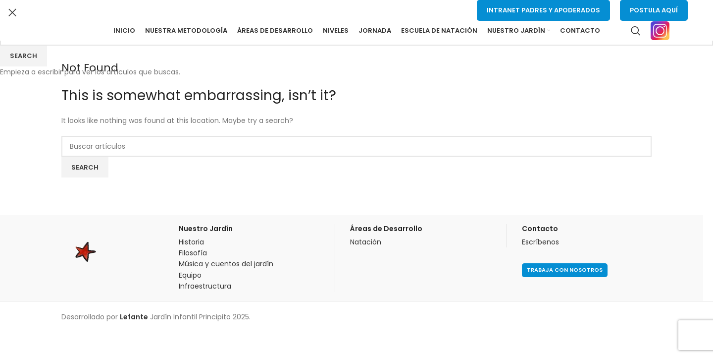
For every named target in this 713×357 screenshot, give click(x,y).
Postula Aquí (654, 10)
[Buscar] (636, 31)
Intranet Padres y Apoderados (543, 10)
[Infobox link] (669, 30)
